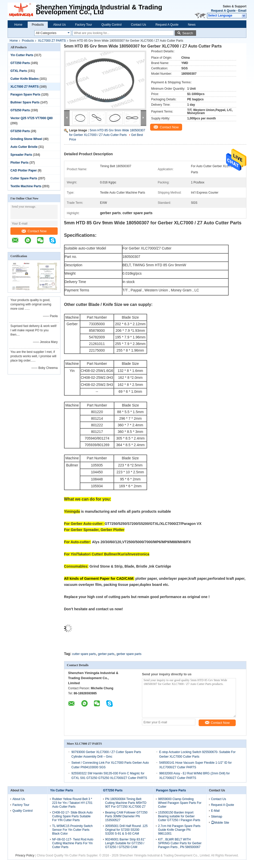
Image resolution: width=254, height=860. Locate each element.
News (192, 24)
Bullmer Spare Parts (25, 102)
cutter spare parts (84, 654)
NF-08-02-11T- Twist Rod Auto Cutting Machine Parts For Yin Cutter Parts (72, 843)
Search (187, 33)
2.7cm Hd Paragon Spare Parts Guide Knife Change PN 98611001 (179, 829)
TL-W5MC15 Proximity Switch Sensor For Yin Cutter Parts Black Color (72, 829)
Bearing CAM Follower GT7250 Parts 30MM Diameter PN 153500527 (126, 816)
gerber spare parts (129, 654)
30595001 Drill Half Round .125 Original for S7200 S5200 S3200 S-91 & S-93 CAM (126, 829)
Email (242, 10)
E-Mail (215, 810)
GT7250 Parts (20, 63)
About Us (59, 24)
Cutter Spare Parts (23, 178)
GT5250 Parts (20, 110)
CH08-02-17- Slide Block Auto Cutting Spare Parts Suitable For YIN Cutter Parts (72, 816)
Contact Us (138, 24)
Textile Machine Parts (25, 186)
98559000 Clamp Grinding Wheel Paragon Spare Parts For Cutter (179, 802)
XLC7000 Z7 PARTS (52, 40)
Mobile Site (220, 822)
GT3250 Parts (20, 131)
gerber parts (106, 654)
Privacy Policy (24, 855)
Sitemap (216, 816)
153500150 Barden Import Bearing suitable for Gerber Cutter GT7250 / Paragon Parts (179, 816)
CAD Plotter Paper (23, 170)
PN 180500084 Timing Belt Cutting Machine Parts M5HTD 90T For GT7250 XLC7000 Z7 (126, 802)
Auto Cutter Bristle (24, 147)
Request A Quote (223, 10)
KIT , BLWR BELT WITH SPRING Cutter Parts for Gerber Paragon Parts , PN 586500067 (179, 843)
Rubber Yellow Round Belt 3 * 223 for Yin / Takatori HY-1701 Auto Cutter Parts (72, 802)
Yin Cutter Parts (21, 55)
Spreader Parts (21, 155)
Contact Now (34, 231)
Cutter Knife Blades (24, 79)
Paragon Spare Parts (25, 94)
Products (38, 24)
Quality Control (111, 24)
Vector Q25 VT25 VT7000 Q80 (31, 118)
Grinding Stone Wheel (26, 139)
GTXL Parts (18, 71)
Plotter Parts (19, 162)
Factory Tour (83, 24)
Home (18, 24)
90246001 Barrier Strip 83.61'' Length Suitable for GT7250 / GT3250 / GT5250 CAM (125, 843)
